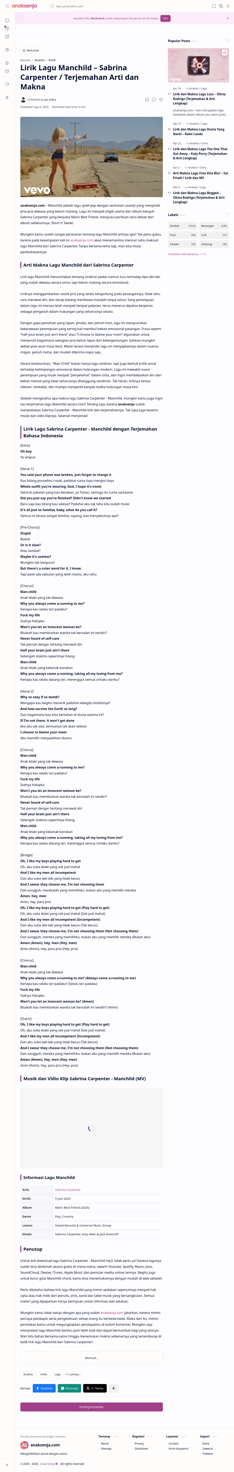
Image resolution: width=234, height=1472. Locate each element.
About (105, 1443)
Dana (205, 1443)
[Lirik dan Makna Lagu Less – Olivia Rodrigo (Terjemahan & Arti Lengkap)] (198, 65)
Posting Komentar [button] (91, 1407)
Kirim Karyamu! (178, 1448)
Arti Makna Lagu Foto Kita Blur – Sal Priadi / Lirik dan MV (200, 175)
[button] (7, 6)
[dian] (7, 84)
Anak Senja (49, 1464)
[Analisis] (28, 1374)
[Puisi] (183, 235)
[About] (7, 63)
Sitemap (106, 1448)
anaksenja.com (82, 240)
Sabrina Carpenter (68, 1190)
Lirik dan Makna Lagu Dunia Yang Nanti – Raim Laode (198, 131)
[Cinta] (204, 143)
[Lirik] (214, 235)
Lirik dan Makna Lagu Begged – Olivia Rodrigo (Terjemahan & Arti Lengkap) (199, 197)
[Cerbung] (214, 244)
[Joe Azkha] (42, 99)
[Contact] (7, 71)
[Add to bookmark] (224, 52)
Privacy (139, 1443)
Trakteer (207, 1454)
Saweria (207, 1448)
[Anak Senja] (27, 6)
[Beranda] (7, 20)
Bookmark (98, 18)
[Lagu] (58, 1374)
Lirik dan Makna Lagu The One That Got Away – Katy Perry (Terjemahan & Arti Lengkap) (200, 153)
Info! (165, 18)
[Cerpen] (183, 244)
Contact (173, 1443)
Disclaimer (141, 1448)
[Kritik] (43, 1374)
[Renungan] (214, 226)
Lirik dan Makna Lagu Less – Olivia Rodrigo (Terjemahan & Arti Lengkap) (199, 98)
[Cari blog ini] (76, 6)
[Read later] (147, 100)
